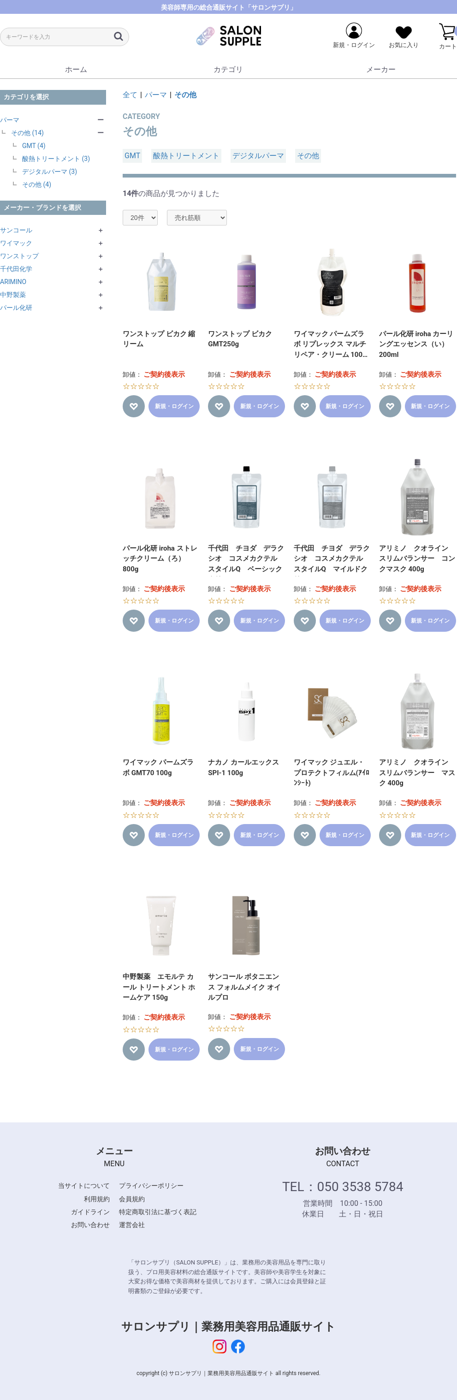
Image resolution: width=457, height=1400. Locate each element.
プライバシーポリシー (151, 1185)
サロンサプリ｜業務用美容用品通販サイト (228, 1326)
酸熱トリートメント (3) (56, 158)
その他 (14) (27, 132)
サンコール (16, 230)
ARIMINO (13, 281)
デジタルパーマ (258, 155)
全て (130, 94)
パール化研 (16, 307)
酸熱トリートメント (186, 155)
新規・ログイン (174, 406)
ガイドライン (90, 1212)
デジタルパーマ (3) (49, 171)
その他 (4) (36, 184)
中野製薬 (13, 294)
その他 (185, 94)
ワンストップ (19, 256)
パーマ (9, 120)
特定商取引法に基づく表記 (157, 1212)
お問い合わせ (90, 1224)
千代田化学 (16, 269)
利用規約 (97, 1199)
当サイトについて (84, 1185)
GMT (132, 155)
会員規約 (132, 1199)
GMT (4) (34, 145)
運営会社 (132, 1224)
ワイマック (16, 243)
